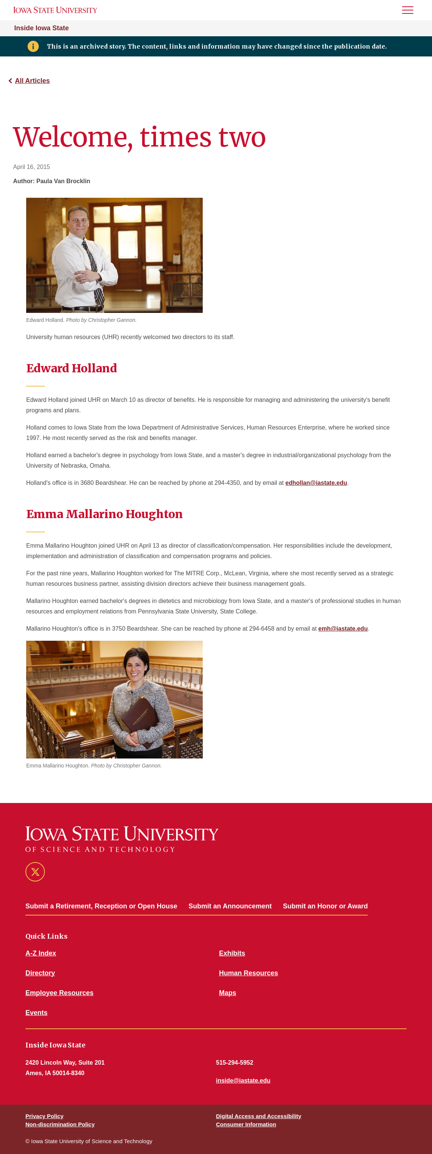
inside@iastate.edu (243, 1080)
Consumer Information (246, 1124)
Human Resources (248, 973)
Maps (227, 993)
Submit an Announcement (230, 906)
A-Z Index (40, 953)
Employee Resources (59, 993)
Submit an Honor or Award (325, 906)
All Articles (32, 80)
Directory (40, 973)
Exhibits (232, 953)
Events (36, 1012)
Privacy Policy (44, 1116)
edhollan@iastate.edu (316, 483)
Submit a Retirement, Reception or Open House (101, 906)
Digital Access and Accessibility (258, 1116)
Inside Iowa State (41, 28)
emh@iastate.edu (343, 628)
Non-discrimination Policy (60, 1124)
